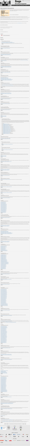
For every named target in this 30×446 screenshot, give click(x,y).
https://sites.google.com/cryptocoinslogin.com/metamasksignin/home (6, 359)
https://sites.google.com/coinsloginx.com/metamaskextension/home (6, 233)
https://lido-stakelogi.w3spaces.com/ (4, 335)
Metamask (2, 350)
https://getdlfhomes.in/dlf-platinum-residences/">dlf (7, 130)
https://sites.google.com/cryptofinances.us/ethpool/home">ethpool (7, 421)
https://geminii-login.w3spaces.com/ (3, 341)
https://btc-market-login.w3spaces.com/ (4, 331)
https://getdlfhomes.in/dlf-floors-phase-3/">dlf (6, 127)
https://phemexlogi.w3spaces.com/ (3, 209)
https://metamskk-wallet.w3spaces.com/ (4, 327)
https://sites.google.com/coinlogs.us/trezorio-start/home (5, 217)
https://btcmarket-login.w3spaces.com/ (4, 332)
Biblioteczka (22, 5)
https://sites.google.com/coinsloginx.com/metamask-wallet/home (6, 232)
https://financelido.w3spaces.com (3, 248)
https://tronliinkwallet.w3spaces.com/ (4, 290)
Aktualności (13, 5)
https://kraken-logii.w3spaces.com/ (3, 300)
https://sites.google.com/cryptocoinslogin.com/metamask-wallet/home (6, 315)
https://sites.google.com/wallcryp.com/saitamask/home (5, 169)
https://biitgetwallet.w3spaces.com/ (3, 255)
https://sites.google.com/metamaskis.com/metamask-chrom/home (6, 66)
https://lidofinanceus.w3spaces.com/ (4, 246)
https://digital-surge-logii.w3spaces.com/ (4, 390)
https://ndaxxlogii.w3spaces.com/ (3, 212)
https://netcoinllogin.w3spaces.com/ (3, 378)
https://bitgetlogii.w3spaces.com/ (3, 388)
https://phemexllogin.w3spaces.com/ (4, 339)
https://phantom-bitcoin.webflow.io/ (3, 116)
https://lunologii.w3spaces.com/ (3, 267)
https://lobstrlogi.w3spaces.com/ (3, 202)
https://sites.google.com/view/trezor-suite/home (4, 77)
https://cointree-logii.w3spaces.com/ (4, 207)
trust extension (2, 82)
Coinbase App (2, 101)
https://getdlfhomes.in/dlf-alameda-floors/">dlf (6, 124)
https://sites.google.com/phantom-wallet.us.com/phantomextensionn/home (7, 403)
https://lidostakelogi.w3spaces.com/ (3, 333)
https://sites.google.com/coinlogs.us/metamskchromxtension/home (6, 161)
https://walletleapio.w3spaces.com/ (3, 249)
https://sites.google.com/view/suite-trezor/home (4, 78)
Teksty (20, 5)
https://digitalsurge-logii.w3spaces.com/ (4, 261)
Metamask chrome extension (3, 158)
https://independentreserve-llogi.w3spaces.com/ (4, 263)
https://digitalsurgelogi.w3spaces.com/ (4, 259)
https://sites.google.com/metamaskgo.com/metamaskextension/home (7, 149)
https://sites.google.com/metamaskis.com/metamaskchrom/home (6, 93)
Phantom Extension (2, 399)
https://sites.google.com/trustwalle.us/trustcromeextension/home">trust (8, 85)
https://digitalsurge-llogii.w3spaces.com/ (4, 391)
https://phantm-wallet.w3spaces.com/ (4, 297)
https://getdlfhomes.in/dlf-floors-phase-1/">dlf (6, 126)
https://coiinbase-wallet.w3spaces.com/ (4, 294)
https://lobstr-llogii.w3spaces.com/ (3, 381)
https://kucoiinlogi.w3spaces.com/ (3, 330)
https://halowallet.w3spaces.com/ (3, 264)
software (1, 51)
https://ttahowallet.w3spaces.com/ (3, 302)
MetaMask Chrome (2, 89)
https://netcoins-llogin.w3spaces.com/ (4, 377)
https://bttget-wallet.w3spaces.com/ (3, 385)
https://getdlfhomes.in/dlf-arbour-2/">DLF (6, 125)
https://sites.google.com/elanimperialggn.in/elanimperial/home (6, 179)
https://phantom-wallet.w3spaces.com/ (4, 296)
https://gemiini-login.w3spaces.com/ (3, 342)
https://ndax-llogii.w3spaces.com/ (3, 384)
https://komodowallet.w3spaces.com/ (4, 204)
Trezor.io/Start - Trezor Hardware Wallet (4, 214)
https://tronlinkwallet (3, 287)
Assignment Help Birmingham (3, 183)
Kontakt (26, 5)
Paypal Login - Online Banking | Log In (4, 172)
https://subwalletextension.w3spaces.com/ (4, 303)
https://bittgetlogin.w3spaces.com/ (3, 258)
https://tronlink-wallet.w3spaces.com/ (4, 289)
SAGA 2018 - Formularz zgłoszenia (6, 35)
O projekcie (16, 5)
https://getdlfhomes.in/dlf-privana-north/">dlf (6, 133)
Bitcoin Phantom (2, 112)
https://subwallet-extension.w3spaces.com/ (4, 304)
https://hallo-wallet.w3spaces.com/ (3, 266)
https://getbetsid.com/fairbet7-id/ (3, 371)
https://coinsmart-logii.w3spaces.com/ (4, 291)
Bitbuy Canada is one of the (3, 69)
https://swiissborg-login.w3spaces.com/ (4, 336)
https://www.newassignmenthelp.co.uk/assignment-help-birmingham (6, 192)
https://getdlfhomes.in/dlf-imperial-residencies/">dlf (7, 129)
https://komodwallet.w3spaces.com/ (3, 205)
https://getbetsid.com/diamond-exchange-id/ (4, 370)
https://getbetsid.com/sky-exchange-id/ (4, 372)
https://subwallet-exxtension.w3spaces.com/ (4, 305)
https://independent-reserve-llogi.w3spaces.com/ (5, 262)
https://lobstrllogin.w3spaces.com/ (3, 379)
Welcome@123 (2, 200)
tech (1, 40)
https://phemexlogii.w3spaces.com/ (3, 338)
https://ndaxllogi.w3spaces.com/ (3, 382)
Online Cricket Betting (3, 362)
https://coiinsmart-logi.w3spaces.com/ (4, 293)
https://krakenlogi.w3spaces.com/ (3, 299)
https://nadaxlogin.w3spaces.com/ (3, 210)
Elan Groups (2, 411)
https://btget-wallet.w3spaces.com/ (3, 256)
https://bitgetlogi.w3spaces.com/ (3, 387)
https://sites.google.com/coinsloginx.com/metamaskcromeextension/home (7, 79)
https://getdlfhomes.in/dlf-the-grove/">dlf (6, 132)
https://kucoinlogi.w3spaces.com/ (3, 328)
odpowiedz (1, 55)
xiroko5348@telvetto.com (3, 244)
